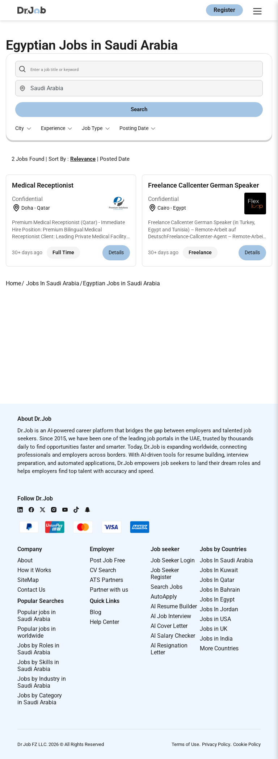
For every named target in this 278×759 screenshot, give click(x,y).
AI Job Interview (171, 616)
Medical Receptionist (42, 185)
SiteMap (28, 579)
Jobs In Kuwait (219, 570)
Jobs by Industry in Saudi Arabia (41, 682)
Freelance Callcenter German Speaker (203, 185)
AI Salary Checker (173, 635)
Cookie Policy (247, 744)
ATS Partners (106, 579)
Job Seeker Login (173, 560)
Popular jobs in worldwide (36, 632)
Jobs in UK (213, 628)
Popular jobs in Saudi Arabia (36, 615)
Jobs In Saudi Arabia (226, 560)
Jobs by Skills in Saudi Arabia (38, 665)
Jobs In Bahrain (220, 589)
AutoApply (164, 596)
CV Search (103, 570)
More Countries (219, 648)
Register (224, 10)
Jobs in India (216, 638)
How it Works (34, 570)
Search (139, 109)
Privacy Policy (216, 744)
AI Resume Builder (174, 606)
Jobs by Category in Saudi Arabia (39, 699)
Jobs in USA (215, 619)
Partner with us (109, 589)
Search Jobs (166, 586)
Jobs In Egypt (217, 599)
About (25, 560)
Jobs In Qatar (217, 579)
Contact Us (31, 589)
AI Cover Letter (169, 625)
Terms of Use (185, 744)
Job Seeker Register (165, 573)
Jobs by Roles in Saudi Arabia (38, 649)
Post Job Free (107, 560)
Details (116, 252)
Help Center (104, 621)
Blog (95, 612)
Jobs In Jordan (219, 609)
